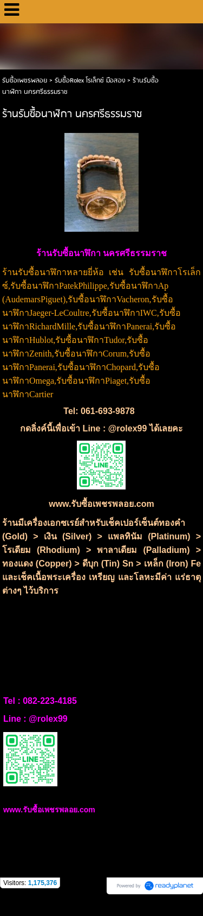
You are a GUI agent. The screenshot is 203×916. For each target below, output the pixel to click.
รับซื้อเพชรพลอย (24, 80)
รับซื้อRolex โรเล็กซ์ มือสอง (90, 80)
